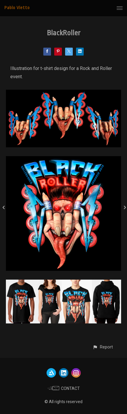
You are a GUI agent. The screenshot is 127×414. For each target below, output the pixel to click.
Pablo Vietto (17, 7)
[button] (102, 347)
